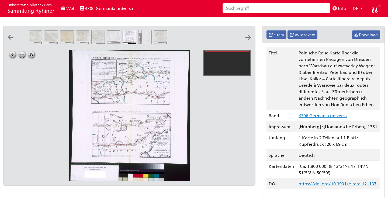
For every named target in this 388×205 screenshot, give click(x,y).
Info (339, 8)
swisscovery (302, 34)
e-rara (276, 34)
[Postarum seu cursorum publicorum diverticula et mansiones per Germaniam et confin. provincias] (224, 42)
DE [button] (356, 8)
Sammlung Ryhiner (31, 8)
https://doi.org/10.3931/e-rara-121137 (337, 183)
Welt (68, 8)
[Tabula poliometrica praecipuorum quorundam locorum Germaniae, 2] (36, 42)
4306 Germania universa (106, 8)
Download (366, 34)
